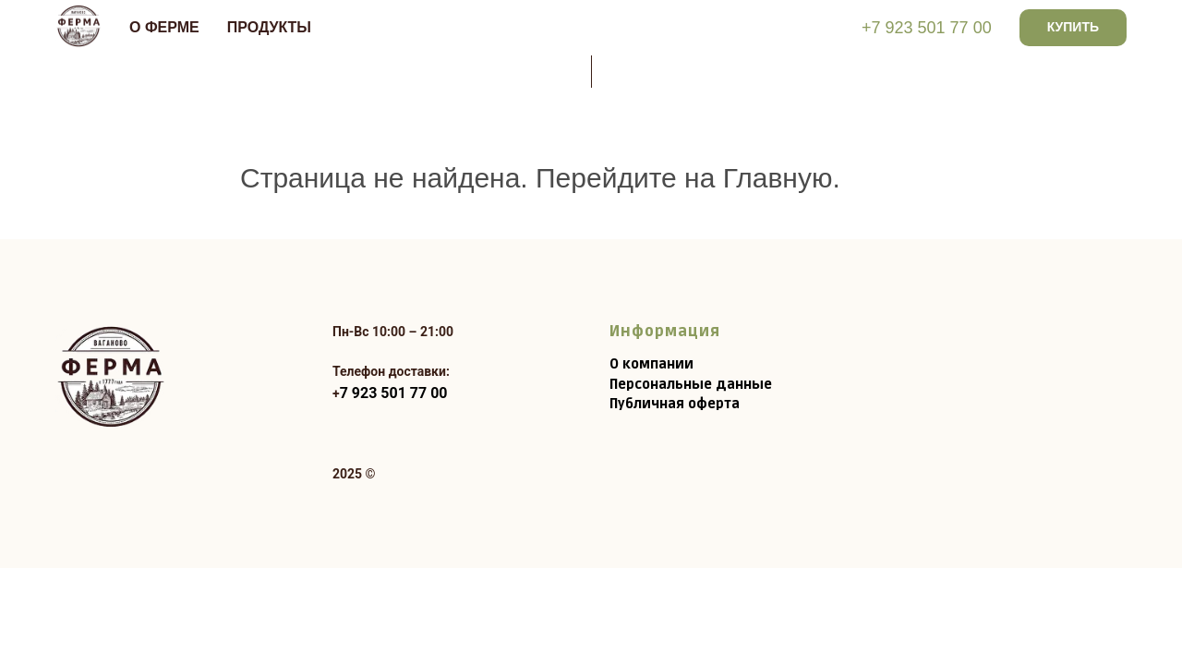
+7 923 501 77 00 (927, 27)
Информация (664, 331)
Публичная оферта (674, 404)
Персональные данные (690, 385)
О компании (651, 364)
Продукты (269, 27)
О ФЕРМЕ (164, 27)
